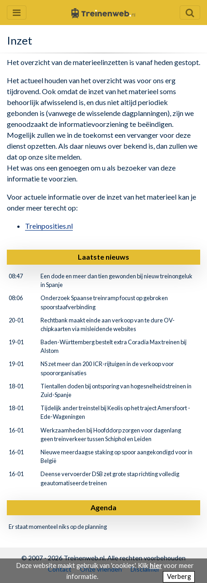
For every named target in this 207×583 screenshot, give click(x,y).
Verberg (179, 576)
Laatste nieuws (103, 256)
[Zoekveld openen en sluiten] (190, 12)
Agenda (103, 507)
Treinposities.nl (49, 225)
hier (156, 565)
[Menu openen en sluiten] (16, 12)
